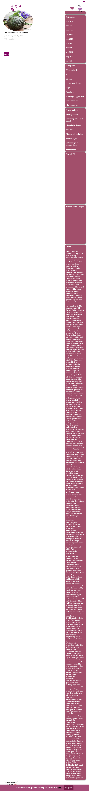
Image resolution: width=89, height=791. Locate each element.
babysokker (70, 417)
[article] (18, 33)
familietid (69, 441)
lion (83, 612)
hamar (75, 545)
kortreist (69, 526)
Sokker (81, 488)
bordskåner (77, 280)
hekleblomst (70, 274)
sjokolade (77, 414)
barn (67, 514)
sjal (79, 605)
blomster (79, 417)
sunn (74, 327)
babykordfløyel (71, 258)
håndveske (69, 732)
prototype (69, 547)
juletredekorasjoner (73, 701)
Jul (67, 485)
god (77, 362)
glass (76, 437)
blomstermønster (72, 381)
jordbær (69, 458)
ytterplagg (69, 404)
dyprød (68, 541)
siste (72, 431)
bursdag (81, 433)
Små (67, 614)
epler (76, 358)
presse (68, 383)
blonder (76, 368)
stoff (67, 601)
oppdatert (79, 756)
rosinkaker (77, 364)
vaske (75, 461)
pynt (74, 628)
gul (72, 439)
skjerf (81, 287)
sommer (69, 664)
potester (77, 390)
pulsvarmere (70, 680)
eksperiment (70, 722)
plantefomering (71, 630)
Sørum (77, 392)
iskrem (68, 406)
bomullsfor (70, 520)
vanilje (68, 512)
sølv (67, 452)
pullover (69, 349)
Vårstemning (71, 149)
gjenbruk (75, 734)
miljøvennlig (70, 532)
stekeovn (69, 266)
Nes (74, 272)
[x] (16, 6)
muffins (75, 302)
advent (68, 695)
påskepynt (69, 358)
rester (73, 573)
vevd (77, 505)
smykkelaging (76, 509)
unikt (79, 776)
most (77, 662)
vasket (78, 637)
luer (82, 689)
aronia (74, 322)
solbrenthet (70, 276)
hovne (80, 630)
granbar (69, 571)
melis (75, 608)
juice (74, 674)
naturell (81, 463)
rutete (81, 325)
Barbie (68, 419)
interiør (69, 446)
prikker (81, 501)
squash (81, 497)
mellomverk (70, 347)
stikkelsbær (75, 597)
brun (76, 360)
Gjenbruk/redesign (73, 83)
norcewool (75, 425)
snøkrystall (70, 423)
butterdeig (79, 347)
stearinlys (76, 603)
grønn (76, 473)
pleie (77, 581)
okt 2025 (69, 48)
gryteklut (79, 778)
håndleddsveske (71, 714)
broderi (81, 423)
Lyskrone (76, 524)
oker (78, 685)
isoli (80, 381)
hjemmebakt (70, 691)
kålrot (80, 499)
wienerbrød (80, 614)
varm (68, 483)
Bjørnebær (78, 314)
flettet (68, 730)
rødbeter (75, 251)
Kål (67, 588)
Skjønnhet (69, 291)
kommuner (70, 507)
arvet (75, 687)
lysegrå (76, 260)
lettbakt (69, 339)
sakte (79, 566)
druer (80, 714)
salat (82, 534)
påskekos (79, 383)
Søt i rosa (69, 130)
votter (68, 599)
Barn (68, 435)
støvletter (69, 687)
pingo (79, 345)
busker (68, 518)
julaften (69, 327)
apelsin (77, 276)
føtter (68, 335)
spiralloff (78, 262)
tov (79, 373)
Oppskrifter (70, 278)
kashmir (80, 444)
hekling (69, 545)
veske (68, 647)
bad (71, 514)
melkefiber (70, 356)
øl (74, 452)
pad (72, 752)
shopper (76, 689)
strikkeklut (70, 579)
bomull (70, 553)
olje (81, 662)
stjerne (68, 767)
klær (75, 408)
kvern (78, 398)
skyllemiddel (70, 626)
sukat (76, 624)
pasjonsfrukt (79, 429)
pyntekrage (77, 769)
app (74, 685)
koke (71, 588)
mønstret (69, 308)
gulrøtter (69, 300)
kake (77, 564)
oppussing (77, 716)
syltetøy (68, 469)
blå (74, 526)
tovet (68, 620)
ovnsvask (76, 318)
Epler (68, 658)
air (80, 547)
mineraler (74, 656)
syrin (81, 343)
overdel (68, 584)
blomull (68, 289)
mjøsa (75, 349)
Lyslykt (68, 302)
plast (76, 670)
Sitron (72, 728)
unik (75, 632)
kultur (74, 421)
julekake (69, 771)
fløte (67, 516)
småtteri (76, 707)
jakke (68, 385)
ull (71, 452)
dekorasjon (70, 481)
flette (71, 693)
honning (69, 503)
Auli (72, 549)
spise (73, 754)
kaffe (80, 446)
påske (75, 477)
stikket (80, 610)
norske (72, 569)
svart (74, 566)
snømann (74, 329)
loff (77, 569)
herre (79, 641)
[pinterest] (19, 6)
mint (80, 495)
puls (71, 624)
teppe (81, 543)
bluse (80, 601)
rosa (74, 444)
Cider (74, 518)
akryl (75, 433)
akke (78, 352)
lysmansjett (70, 304)
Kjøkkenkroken (72, 101)
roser (81, 656)
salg (76, 423)
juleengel (80, 272)
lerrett (73, 773)
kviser (80, 408)
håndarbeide (76, 320)
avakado (69, 364)
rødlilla (76, 337)
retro (75, 643)
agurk (75, 300)
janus (81, 718)
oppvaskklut (77, 377)
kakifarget (74, 658)
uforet (78, 278)
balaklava (78, 283)
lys (80, 437)
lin (76, 501)
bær (74, 720)
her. (60, 787)
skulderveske (70, 285)
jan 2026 (69, 39)
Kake (77, 703)
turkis (68, 298)
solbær (79, 298)
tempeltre (73, 601)
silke (74, 289)
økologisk (69, 689)
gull (81, 337)
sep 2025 (69, 52)
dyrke (78, 626)
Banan (72, 760)
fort (71, 707)
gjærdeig (69, 758)
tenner (68, 251)
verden (75, 446)
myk (73, 668)
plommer (69, 558)
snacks (68, 352)
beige (68, 270)
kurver (76, 291)
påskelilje (69, 592)
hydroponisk (70, 398)
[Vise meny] (84, 2)
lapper (76, 592)
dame (75, 458)
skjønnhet (69, 408)
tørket (68, 343)
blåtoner (69, 433)
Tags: (74, 371)
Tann (80, 577)
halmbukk (78, 295)
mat (77, 691)
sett (67, 337)
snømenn (69, 280)
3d (78, 371)
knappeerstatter (71, 522)
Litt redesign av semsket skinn (72, 144)
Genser (68, 310)
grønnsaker (70, 287)
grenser (68, 641)
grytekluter (70, 429)
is (72, 745)
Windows (69, 643)
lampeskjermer (78, 475)
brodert (79, 699)
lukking (68, 371)
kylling (77, 356)
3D (67, 74)
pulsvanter (74, 666)
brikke (68, 762)
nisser (68, 656)
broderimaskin (71, 610)
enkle (78, 760)
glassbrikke (80, 724)
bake (73, 490)
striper (75, 266)
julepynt (74, 577)
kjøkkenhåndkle (72, 488)
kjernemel (80, 448)
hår (73, 556)
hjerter (68, 400)
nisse (82, 603)
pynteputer (70, 392)
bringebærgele (71, 776)
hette (74, 485)
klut (78, 469)
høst (77, 573)
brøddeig (79, 402)
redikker (69, 705)
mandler (78, 539)
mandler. (75, 385)
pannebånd (76, 512)
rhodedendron (71, 306)
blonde (78, 612)
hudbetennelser (71, 427)
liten (67, 256)
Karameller (70, 505)
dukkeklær (80, 396)
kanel (75, 639)
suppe (79, 289)
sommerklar (70, 253)
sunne (68, 509)
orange (78, 747)
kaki (81, 691)
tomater (69, 412)
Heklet (68, 499)
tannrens (69, 660)
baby (76, 588)
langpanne (77, 771)
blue (74, 503)
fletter (72, 410)
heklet (69, 603)
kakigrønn (77, 653)
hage (74, 743)
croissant (76, 660)
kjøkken (69, 387)
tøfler (80, 639)
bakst (81, 666)
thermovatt (70, 564)
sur (75, 441)
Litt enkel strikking (73, 125)
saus (76, 683)
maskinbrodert (71, 467)
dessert (77, 620)
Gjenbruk (79, 483)
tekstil (80, 687)
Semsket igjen (71, 138)
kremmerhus (70, 676)
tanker (80, 329)
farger (79, 435)
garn (77, 274)
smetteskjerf (70, 362)
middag (79, 743)
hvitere (68, 421)
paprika (73, 316)
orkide (77, 579)
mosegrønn (77, 571)
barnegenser (70, 710)
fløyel (76, 558)
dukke (79, 773)
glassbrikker (76, 419)
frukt (82, 452)
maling (68, 734)
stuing (68, 754)
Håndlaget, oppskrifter (75, 96)
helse (75, 737)
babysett (69, 444)
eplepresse (78, 354)
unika (76, 450)
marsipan (75, 749)
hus (74, 747)
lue (77, 528)
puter (73, 383)
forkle (71, 437)
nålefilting (69, 360)
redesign (69, 477)
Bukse (68, 670)
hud (76, 463)
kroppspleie (70, 678)
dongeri (69, 461)
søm (68, 581)
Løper (76, 547)
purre (75, 412)
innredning (70, 616)
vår (67, 437)
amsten (79, 441)
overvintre (69, 375)
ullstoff (68, 566)
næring (73, 590)
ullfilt (68, 549)
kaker (81, 624)
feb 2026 (69, 35)
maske (68, 373)
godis (76, 293)
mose (74, 641)
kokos (79, 335)
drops (74, 406)
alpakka (79, 253)
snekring (69, 685)
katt (67, 707)
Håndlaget (70, 92)
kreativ (68, 749)
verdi (78, 628)
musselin (81, 387)
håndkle (75, 495)
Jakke (74, 762)
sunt (80, 360)
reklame (73, 345)
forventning (70, 697)
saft (77, 285)
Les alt (6, 54)
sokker (68, 745)
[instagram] (12, 10)
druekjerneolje (71, 618)
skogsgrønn (70, 536)
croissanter (70, 283)
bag (74, 649)
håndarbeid (70, 454)
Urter (68, 471)
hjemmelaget (71, 448)
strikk (68, 773)
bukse (68, 490)
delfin (77, 492)
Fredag (81, 726)
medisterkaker (71, 635)
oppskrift (75, 739)
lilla (81, 645)
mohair (69, 318)
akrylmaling (70, 637)
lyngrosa (69, 716)
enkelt (68, 312)
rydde (73, 730)
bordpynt (74, 471)
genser (68, 743)
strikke (69, 718)
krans (77, 752)
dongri (68, 756)
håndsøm (80, 479)
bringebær (69, 333)
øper (77, 556)
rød (76, 454)
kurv (72, 683)
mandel (81, 349)
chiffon (77, 728)
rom (72, 703)
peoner (74, 499)
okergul (68, 726)
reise (71, 337)
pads (73, 622)
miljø (68, 329)
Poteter (72, 516)
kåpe (67, 760)
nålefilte (80, 618)
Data (80, 300)
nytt (67, 316)
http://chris (70, 645)
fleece (68, 573)
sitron (81, 658)
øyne (76, 554)
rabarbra (69, 737)
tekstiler (69, 475)
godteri (74, 373)
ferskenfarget (71, 575)
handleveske (70, 724)
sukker (68, 495)
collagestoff (75, 647)
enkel (68, 590)
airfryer (77, 333)
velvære (80, 322)
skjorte (75, 726)
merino (68, 264)
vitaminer (79, 754)
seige (73, 756)
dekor (73, 298)
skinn (74, 469)
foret (67, 569)
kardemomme (71, 699)
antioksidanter (71, 530)
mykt (68, 501)
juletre (68, 322)
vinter (68, 712)
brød (79, 458)
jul (81, 749)
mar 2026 (69, 30)
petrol (76, 375)
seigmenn (81, 467)
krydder (75, 543)
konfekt (69, 747)
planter (72, 778)
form (82, 573)
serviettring (70, 366)
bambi (78, 680)
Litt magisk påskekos (74, 134)
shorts (82, 450)
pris (76, 439)
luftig (81, 588)
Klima (82, 375)
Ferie (72, 620)
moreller (69, 649)
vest (70, 485)
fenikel (78, 268)
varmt (68, 752)
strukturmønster (72, 586)
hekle (79, 590)
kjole (74, 352)
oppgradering (77, 339)
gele (77, 516)
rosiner (80, 456)
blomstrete (69, 295)
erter (67, 410)
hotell (82, 274)
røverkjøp (69, 605)
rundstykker (77, 664)
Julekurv (69, 672)
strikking (78, 536)
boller (68, 577)
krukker (79, 526)
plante (68, 379)
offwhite (69, 377)
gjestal (77, 534)
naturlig (69, 456)
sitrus (80, 608)
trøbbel (79, 306)
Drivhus (69, 639)
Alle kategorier (72, 105)
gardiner (81, 310)
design (77, 366)
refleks (68, 331)
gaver (81, 394)
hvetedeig (69, 473)
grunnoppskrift (71, 551)
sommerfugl (70, 402)
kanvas (78, 410)
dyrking (73, 256)
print (72, 501)
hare (71, 632)
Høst (72, 341)
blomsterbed (76, 584)
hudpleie (69, 272)
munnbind (69, 293)
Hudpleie (69, 394)
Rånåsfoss (74, 343)
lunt (83, 716)
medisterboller (71, 741)
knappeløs (69, 465)
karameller (70, 354)
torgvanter (75, 331)
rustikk (81, 454)
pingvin (68, 628)
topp (79, 594)
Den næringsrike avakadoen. (16, 32)
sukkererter (70, 651)
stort (80, 632)
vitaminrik (79, 481)
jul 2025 (69, 61)
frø (72, 670)
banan (68, 739)
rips (67, 693)
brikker (78, 404)
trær (78, 575)
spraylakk (75, 312)
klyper (73, 528)
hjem (73, 581)
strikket (70, 492)
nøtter (73, 483)
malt (77, 452)
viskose (69, 368)
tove (67, 666)
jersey (79, 406)
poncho (81, 586)
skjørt (76, 745)
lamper (75, 718)
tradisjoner (70, 325)
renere (75, 394)
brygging (69, 524)
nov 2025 (69, 43)
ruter (75, 308)
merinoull (78, 514)
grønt (68, 528)
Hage (68, 88)
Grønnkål (69, 653)
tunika (78, 599)
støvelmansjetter (72, 497)
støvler (68, 543)
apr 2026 (69, 26)
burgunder (70, 463)
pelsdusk (75, 400)
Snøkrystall (77, 758)
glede (81, 358)
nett (67, 624)
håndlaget (72, 764)
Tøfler (74, 310)
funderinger (70, 268)
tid (83, 599)
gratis (81, 765)
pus (67, 632)
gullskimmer (77, 705)
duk (82, 390)
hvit (67, 728)
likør (80, 477)
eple (67, 778)
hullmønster (70, 612)
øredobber (69, 450)
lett (81, 745)
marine (78, 668)
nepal (78, 730)
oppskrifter (70, 262)
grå (80, 693)
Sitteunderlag (71, 479)
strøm (68, 703)
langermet (69, 314)
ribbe (68, 597)
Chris (21, 36)
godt (67, 683)
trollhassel (74, 270)
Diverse (69, 79)
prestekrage (77, 672)
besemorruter (71, 595)
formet (68, 425)
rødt (75, 605)
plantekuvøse (76, 712)
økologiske (79, 341)
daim (73, 599)
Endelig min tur (72, 114)
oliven (72, 614)
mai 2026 (69, 21)
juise (74, 456)
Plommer (69, 608)
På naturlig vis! (10, 36)
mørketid (75, 264)
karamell (69, 720)
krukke (73, 435)
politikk (78, 651)
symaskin (69, 260)
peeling (73, 335)
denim (68, 622)
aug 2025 (69, 56)
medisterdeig (76, 379)
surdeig (68, 556)
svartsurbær (70, 662)
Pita (76, 287)
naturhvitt (69, 390)
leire (79, 737)
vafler (77, 645)
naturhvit (75, 767)
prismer (78, 431)
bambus (80, 741)
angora (68, 320)
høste (81, 312)
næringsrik (70, 539)
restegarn (69, 414)
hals (67, 345)
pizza (68, 341)
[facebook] (12, 6)
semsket (75, 695)
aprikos (68, 674)
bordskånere (70, 396)
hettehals (69, 769)
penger (68, 668)
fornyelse (78, 507)
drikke (78, 622)
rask (78, 316)
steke (76, 693)
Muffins (81, 258)
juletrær (79, 710)
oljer (78, 327)
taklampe (75, 541)
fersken (77, 732)
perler (68, 439)
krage (75, 387)
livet (76, 325)
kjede (68, 431)
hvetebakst (70, 534)
